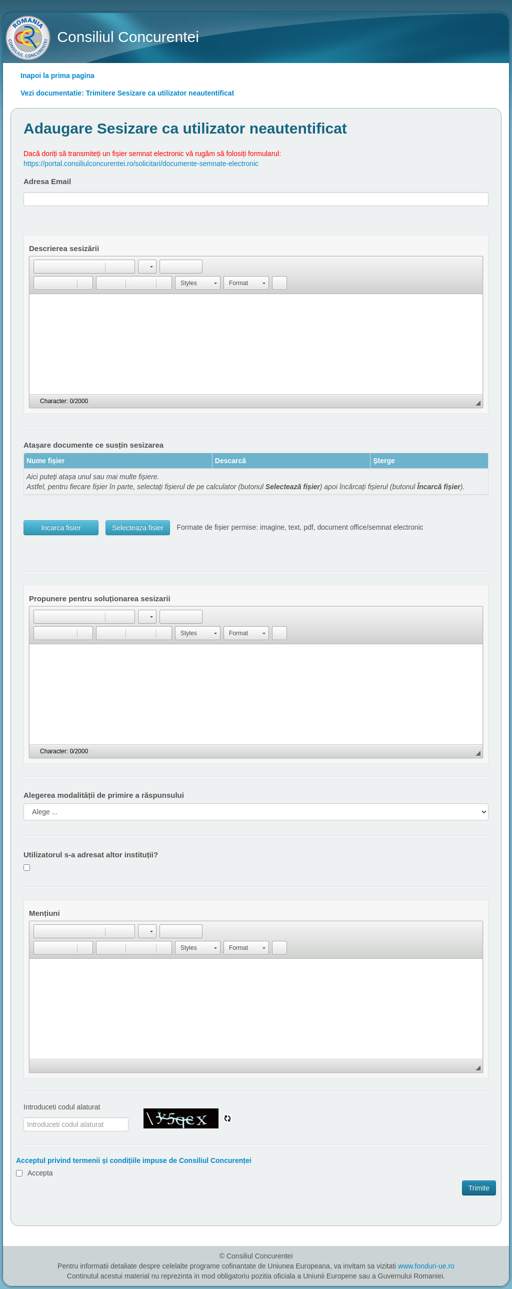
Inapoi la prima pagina (57, 76)
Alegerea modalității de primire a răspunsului (104, 795)
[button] (41, 266)
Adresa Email (47, 181)
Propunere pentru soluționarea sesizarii (99, 598)
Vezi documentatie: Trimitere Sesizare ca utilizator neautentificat (127, 93)
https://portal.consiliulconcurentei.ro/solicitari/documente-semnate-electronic (141, 164)
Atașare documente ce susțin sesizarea (94, 445)
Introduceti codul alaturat (62, 1107)
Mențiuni (44, 913)
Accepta (40, 1173)
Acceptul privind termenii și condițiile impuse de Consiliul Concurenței (134, 1160)
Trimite (479, 1188)
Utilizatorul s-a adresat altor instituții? (91, 854)
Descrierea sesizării (64, 248)
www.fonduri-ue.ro (426, 1266)
